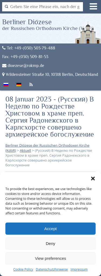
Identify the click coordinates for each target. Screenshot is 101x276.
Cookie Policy (23, 269)
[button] (93, 178)
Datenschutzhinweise (52, 269)
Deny (50, 243)
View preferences (50, 258)
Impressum (79, 269)
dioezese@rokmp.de (23, 65)
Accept (50, 228)
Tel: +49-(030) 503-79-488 (28, 48)
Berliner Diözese (48, 24)
